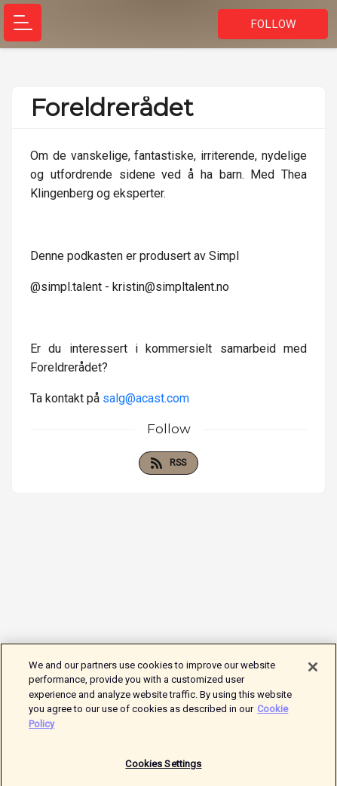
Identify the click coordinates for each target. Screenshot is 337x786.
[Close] (312, 669)
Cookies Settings (163, 766)
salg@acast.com (146, 398)
